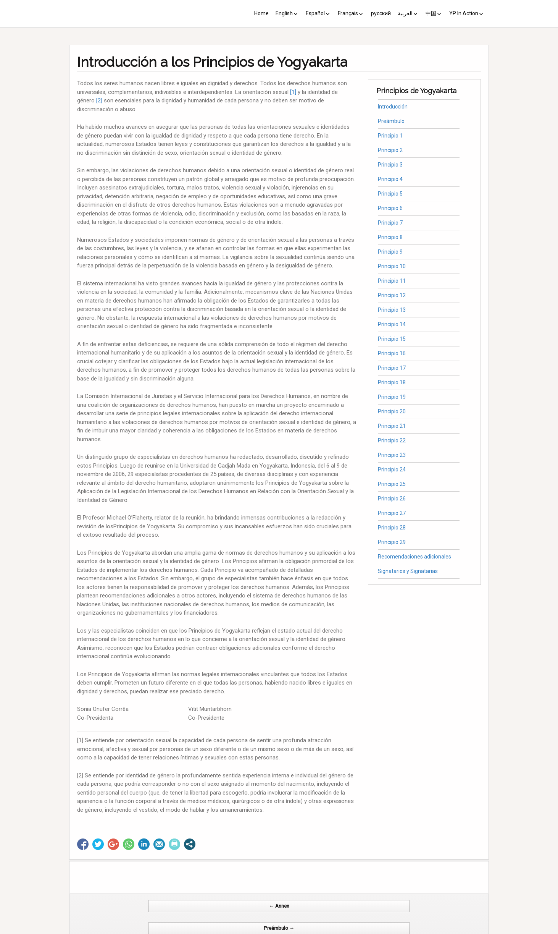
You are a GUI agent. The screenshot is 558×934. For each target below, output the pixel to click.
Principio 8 (390, 237)
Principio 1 (390, 136)
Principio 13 (392, 310)
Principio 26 (392, 498)
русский (381, 13)
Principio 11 (392, 281)
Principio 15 (392, 339)
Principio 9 (390, 252)
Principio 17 (392, 368)
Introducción (393, 107)
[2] (99, 100)
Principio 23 (392, 455)
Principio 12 (392, 295)
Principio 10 (392, 266)
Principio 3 (390, 165)
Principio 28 (392, 527)
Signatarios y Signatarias (408, 571)
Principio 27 (392, 513)
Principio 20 (392, 411)
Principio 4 (390, 179)
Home (261, 13)
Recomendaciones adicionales (414, 557)
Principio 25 (392, 484)
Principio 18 (392, 382)
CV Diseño (280, 930)
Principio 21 (392, 426)
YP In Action (463, 13)
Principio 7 (390, 223)
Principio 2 (390, 150)
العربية (405, 13)
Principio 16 (392, 353)
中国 (431, 13)
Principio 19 (392, 397)
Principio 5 (390, 194)
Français (348, 13)
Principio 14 (392, 324)
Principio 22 (392, 440)
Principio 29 (392, 542)
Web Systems (354, 930)
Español (315, 13)
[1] (293, 92)
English (284, 13)
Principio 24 (392, 469)
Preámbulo (391, 121)
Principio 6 (390, 208)
